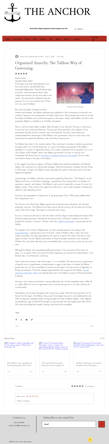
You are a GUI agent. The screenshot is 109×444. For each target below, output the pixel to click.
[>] (101, 424)
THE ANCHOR (57, 12)
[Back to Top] (90, 440)
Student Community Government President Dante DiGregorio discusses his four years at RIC (88, 364)
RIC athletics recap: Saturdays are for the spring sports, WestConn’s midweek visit (19, 364)
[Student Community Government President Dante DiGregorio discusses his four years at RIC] (89, 350)
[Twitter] (93, 40)
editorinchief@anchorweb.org (19, 425)
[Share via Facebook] (16, 320)
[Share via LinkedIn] (27, 320)
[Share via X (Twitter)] (21, 320)
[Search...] (89, 29)
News (17, 312)
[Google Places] (93, 38)
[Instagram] (96, 38)
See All (102, 338)
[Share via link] (32, 320)
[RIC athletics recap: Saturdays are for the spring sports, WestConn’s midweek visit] (20, 350)
